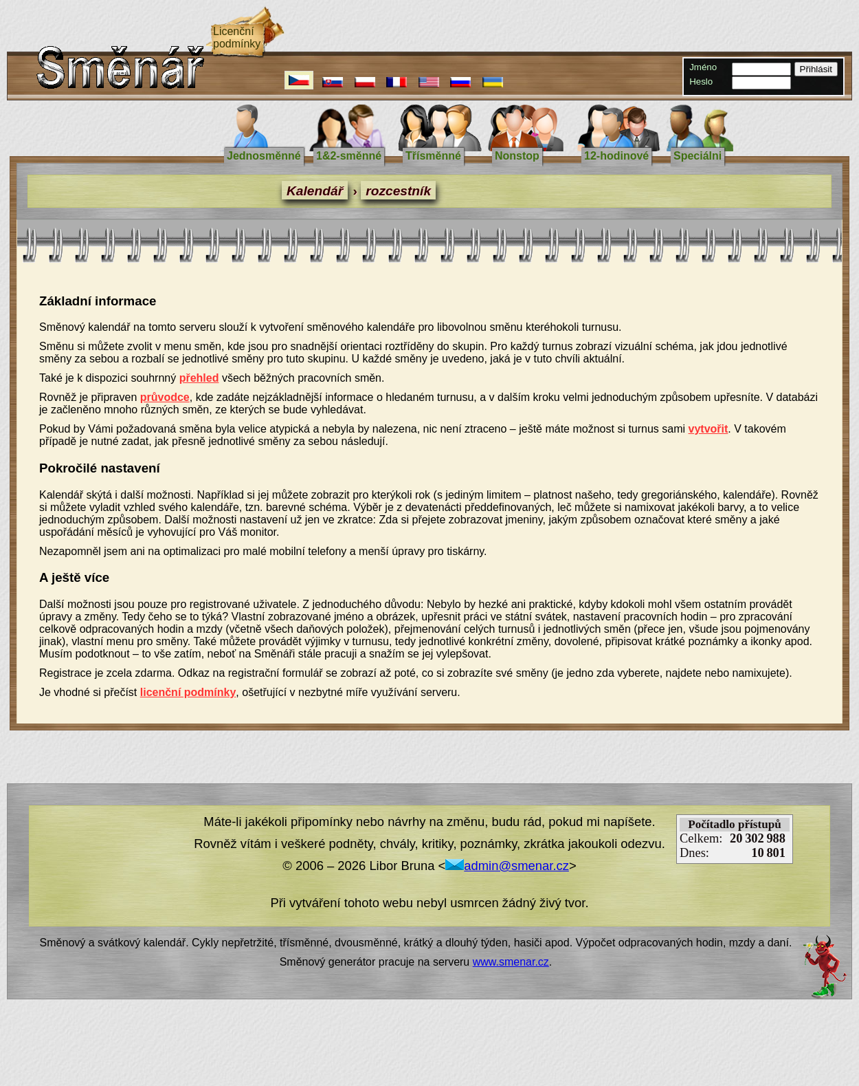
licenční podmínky (188, 692)
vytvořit (708, 429)
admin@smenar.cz (507, 865)
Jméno (703, 67)
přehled (199, 378)
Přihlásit (816, 69)
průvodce (165, 397)
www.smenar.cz (511, 962)
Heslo (701, 81)
